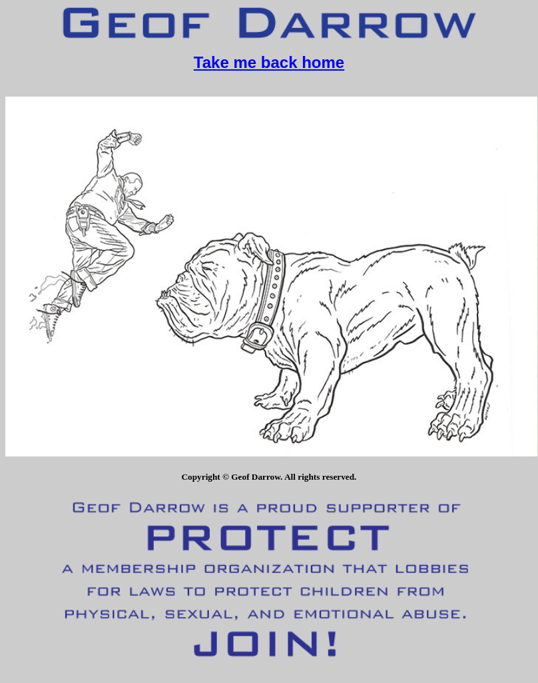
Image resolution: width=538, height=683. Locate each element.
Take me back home (269, 62)
